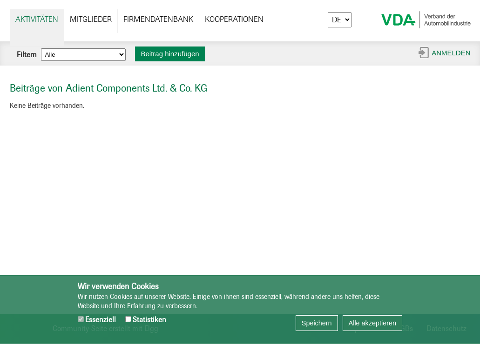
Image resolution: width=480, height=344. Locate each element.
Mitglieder (91, 19)
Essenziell (97, 319)
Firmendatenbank (158, 19)
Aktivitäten (36, 19)
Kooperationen (234, 19)
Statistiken (145, 319)
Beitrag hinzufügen (170, 54)
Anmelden (451, 53)
